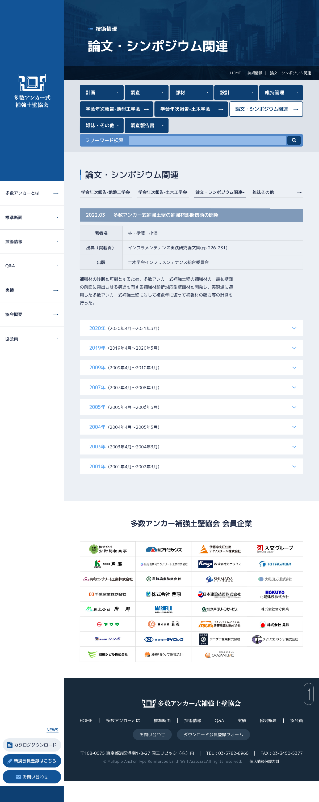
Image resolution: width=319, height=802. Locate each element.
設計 (225, 92)
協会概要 (268, 741)
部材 (180, 92)
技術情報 (254, 72)
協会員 (296, 742)
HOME (235, 72)
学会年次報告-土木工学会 (162, 192)
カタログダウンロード (35, 745)
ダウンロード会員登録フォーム (213, 755)
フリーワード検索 (104, 140)
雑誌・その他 (100, 125)
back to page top (309, 715)
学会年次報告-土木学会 (185, 109)
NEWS (52, 730)
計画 (90, 92)
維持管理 (274, 92)
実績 (242, 741)
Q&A (219, 741)
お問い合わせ (35, 777)
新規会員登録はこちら (35, 761)
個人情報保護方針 (264, 782)
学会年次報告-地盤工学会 (113, 108)
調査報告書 (142, 125)
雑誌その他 (263, 192)
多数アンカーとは (123, 741)
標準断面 (162, 741)
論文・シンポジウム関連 (261, 109)
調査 (135, 92)
